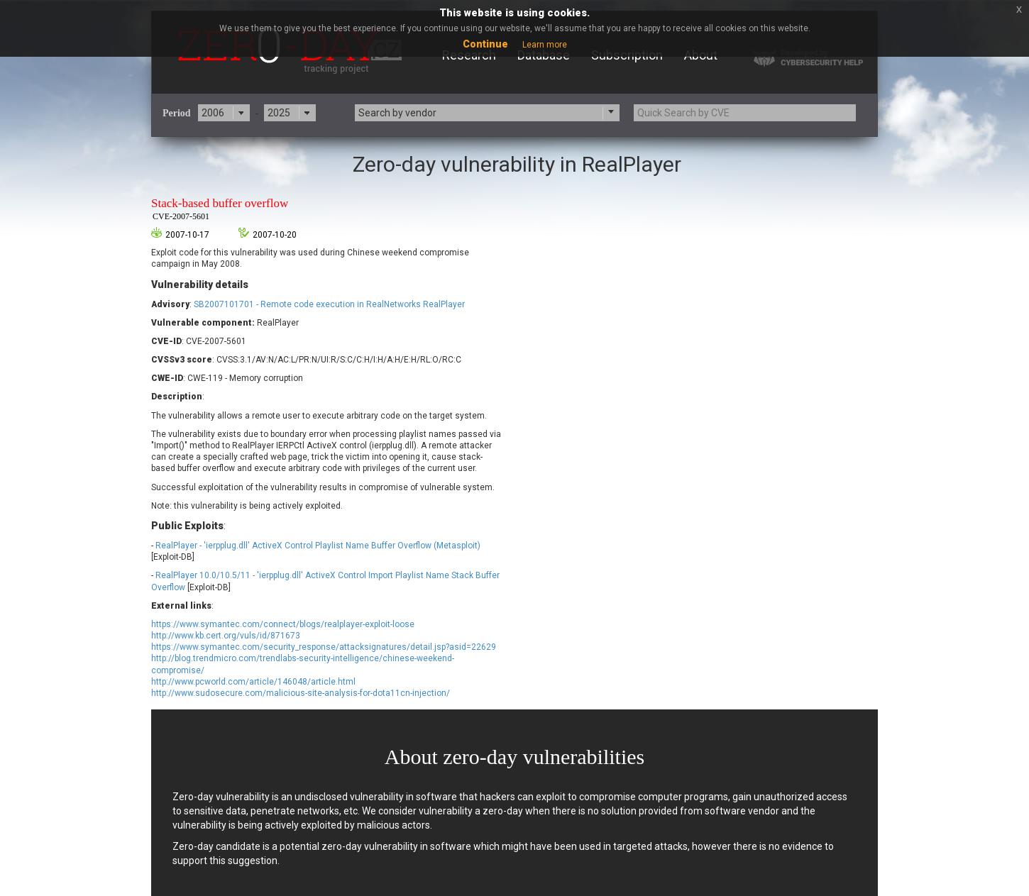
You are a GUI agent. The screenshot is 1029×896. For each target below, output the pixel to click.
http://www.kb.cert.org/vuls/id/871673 (225, 636)
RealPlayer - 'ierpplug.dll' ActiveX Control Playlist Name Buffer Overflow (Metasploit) (317, 546)
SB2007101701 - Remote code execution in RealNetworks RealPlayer (329, 304)
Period (177, 113)
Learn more (544, 45)
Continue (485, 44)
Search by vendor (397, 112)
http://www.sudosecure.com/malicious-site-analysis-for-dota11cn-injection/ (300, 693)
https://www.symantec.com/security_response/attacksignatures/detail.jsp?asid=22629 (323, 647)
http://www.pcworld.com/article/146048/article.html (253, 682)
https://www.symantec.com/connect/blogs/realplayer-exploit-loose (282, 624)
